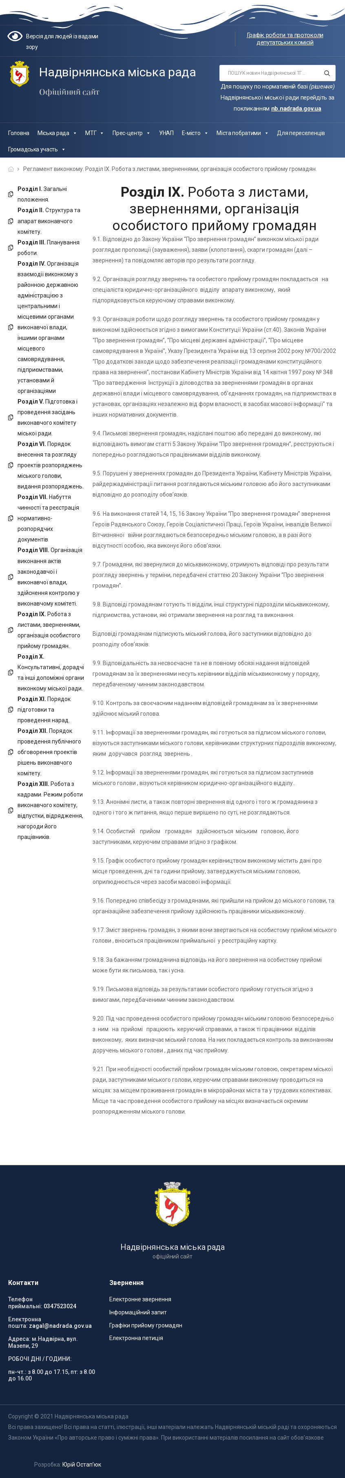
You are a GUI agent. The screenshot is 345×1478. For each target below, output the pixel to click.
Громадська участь (37, 149)
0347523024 (60, 1306)
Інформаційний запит (138, 1312)
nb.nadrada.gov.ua (296, 108)
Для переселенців (301, 133)
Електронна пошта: (24, 1322)
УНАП (166, 133)
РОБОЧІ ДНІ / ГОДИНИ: (40, 1359)
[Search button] (327, 73)
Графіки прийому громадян (145, 1325)
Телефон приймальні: (25, 1302)
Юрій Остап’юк (81, 1464)
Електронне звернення (140, 1299)
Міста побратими (243, 133)
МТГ (94, 133)
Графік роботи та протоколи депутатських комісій (285, 38)
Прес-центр (132, 133)
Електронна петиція (136, 1338)
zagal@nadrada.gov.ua (60, 1326)
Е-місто (195, 133)
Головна (18, 133)
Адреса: (19, 1339)
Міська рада (57, 133)
